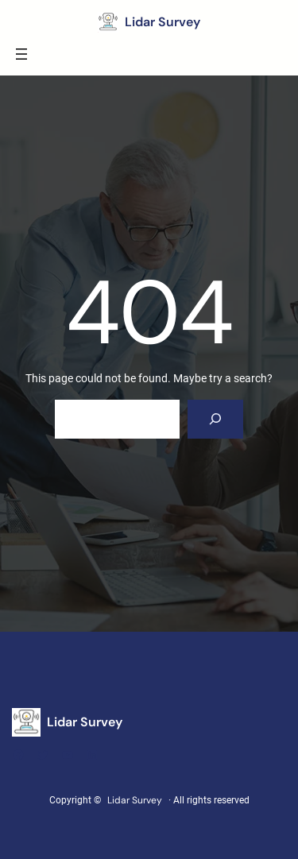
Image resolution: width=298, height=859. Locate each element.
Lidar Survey (162, 22)
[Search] (216, 419)
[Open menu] (21, 54)
